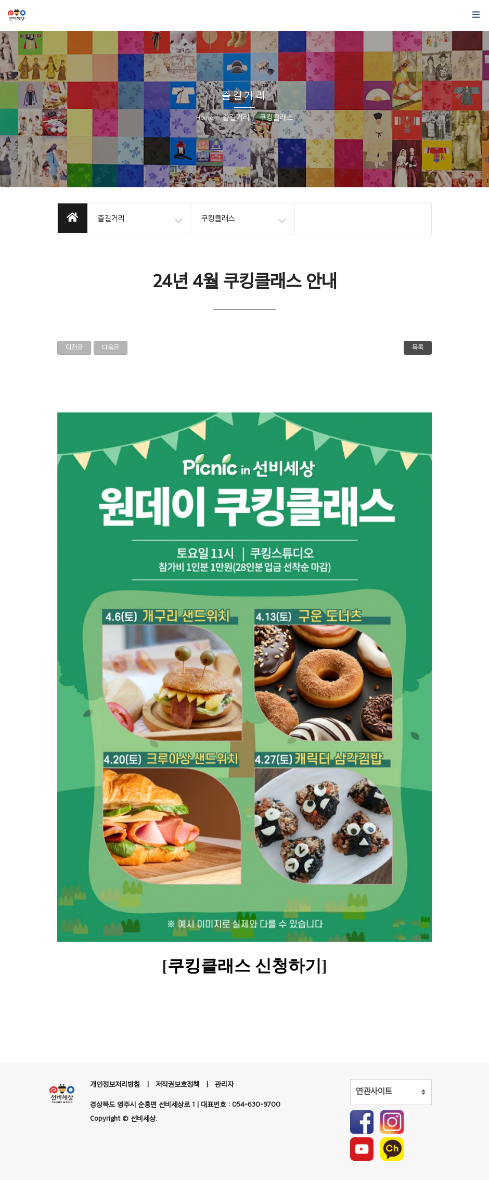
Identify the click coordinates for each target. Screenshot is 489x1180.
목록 (417, 347)
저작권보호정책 (177, 1084)
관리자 (224, 1084)
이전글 (74, 347)
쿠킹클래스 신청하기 (244, 965)
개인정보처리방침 (115, 1084)
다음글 (110, 347)
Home (204, 118)
